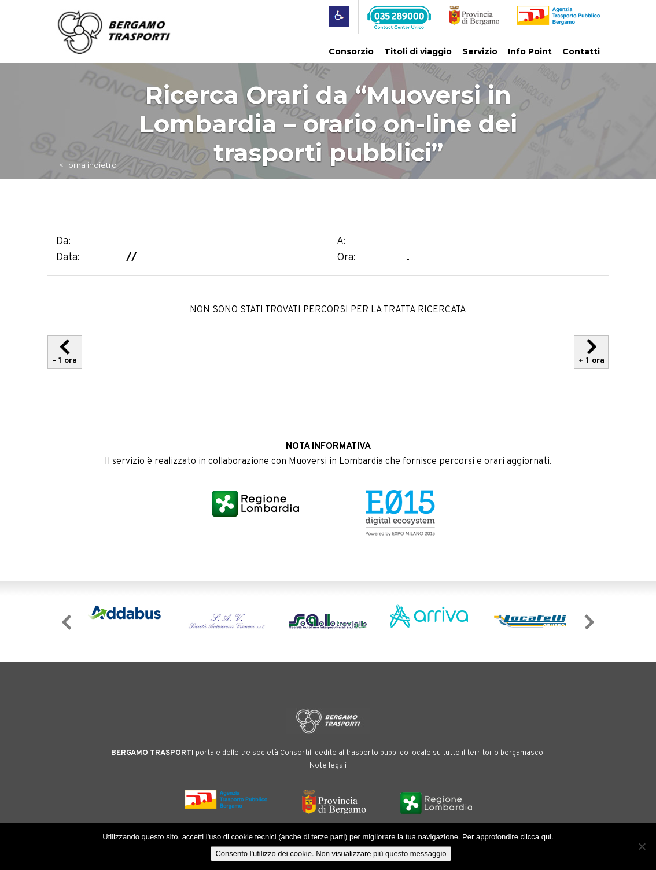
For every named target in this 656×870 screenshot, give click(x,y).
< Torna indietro (88, 164)
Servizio (479, 51)
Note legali (328, 766)
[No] (641, 846)
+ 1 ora (591, 352)
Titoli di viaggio (418, 51)
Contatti (581, 51)
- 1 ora (65, 352)
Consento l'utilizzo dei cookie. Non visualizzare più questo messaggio (330, 853)
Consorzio (351, 51)
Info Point (530, 51)
